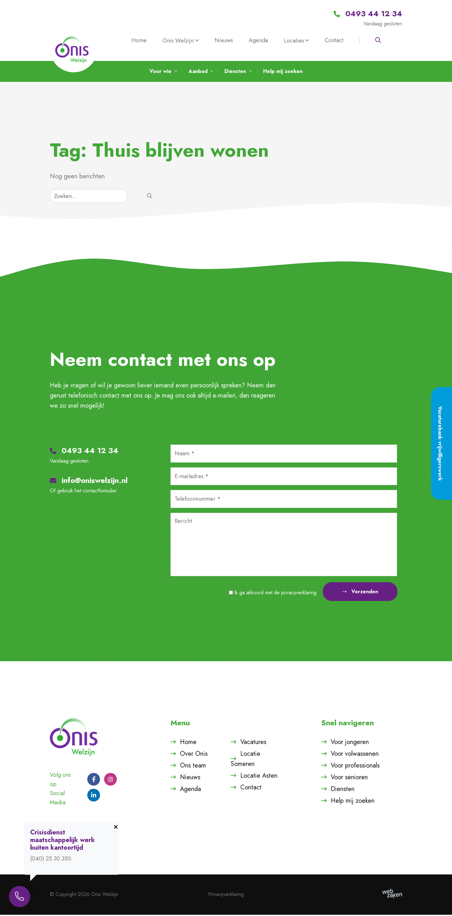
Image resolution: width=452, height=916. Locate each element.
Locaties (294, 40)
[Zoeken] (89, 197)
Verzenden (360, 592)
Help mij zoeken (353, 802)
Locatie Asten (258, 776)
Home (139, 40)
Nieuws (224, 40)
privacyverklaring (298, 593)
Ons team (193, 766)
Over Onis (194, 755)
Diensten (343, 790)
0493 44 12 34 (84, 452)
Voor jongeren (350, 743)
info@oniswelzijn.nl (89, 481)
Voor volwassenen (355, 755)
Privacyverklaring (226, 896)
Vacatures (253, 743)
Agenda (258, 40)
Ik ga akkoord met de (275, 593)
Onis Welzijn (178, 40)
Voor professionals (355, 766)
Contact (334, 40)
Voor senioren (349, 778)
